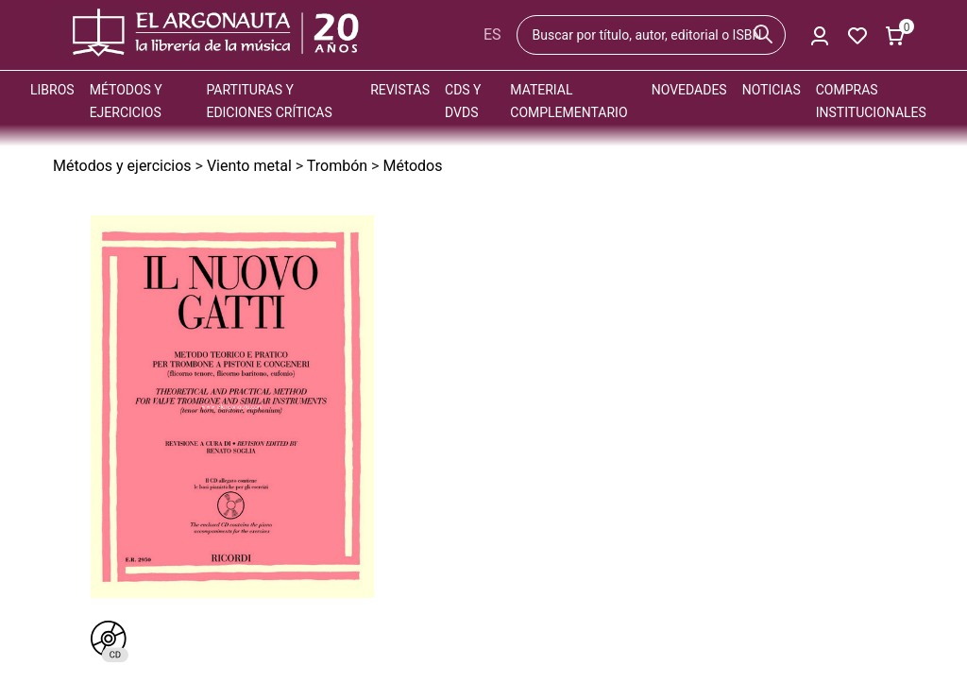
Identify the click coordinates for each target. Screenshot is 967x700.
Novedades (689, 89)
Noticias (771, 89)
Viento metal (249, 166)
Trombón (337, 166)
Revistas (400, 89)
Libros (52, 89)
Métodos (412, 166)
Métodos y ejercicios (122, 166)
